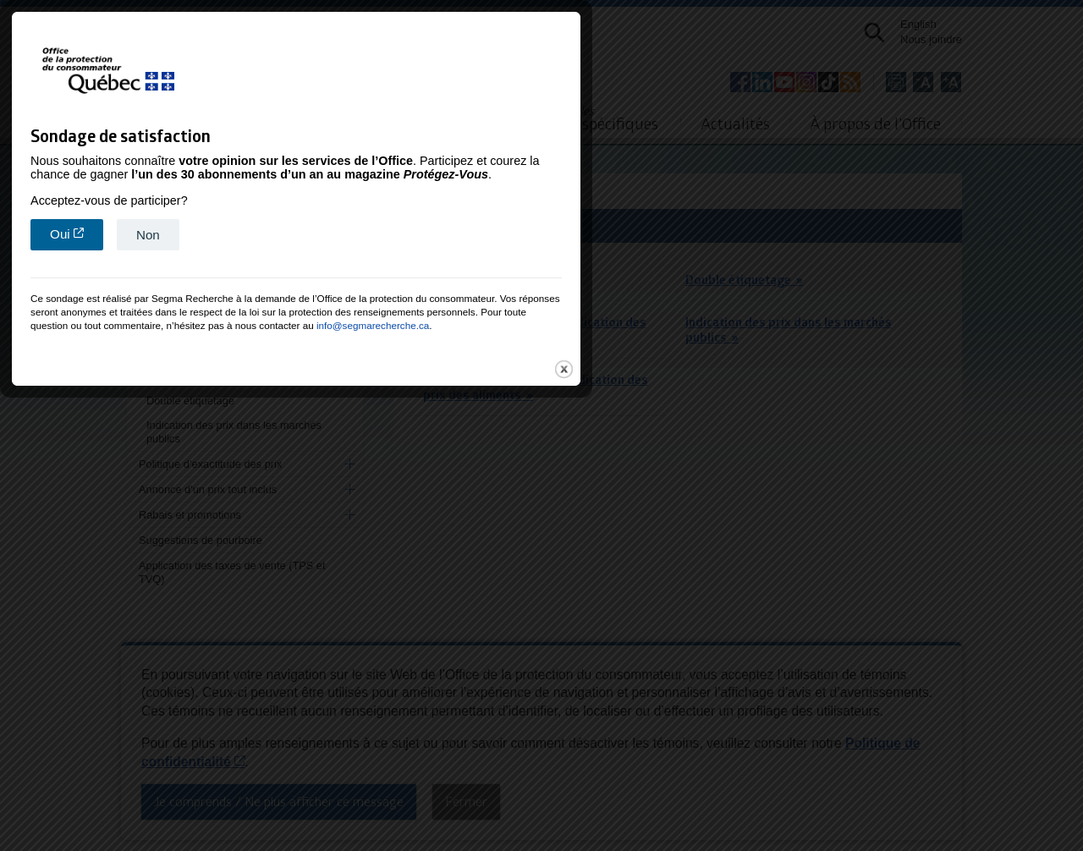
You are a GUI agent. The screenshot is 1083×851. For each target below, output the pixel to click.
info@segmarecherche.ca (618, 550)
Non (393, 460)
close (809, 594)
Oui (322, 458)
